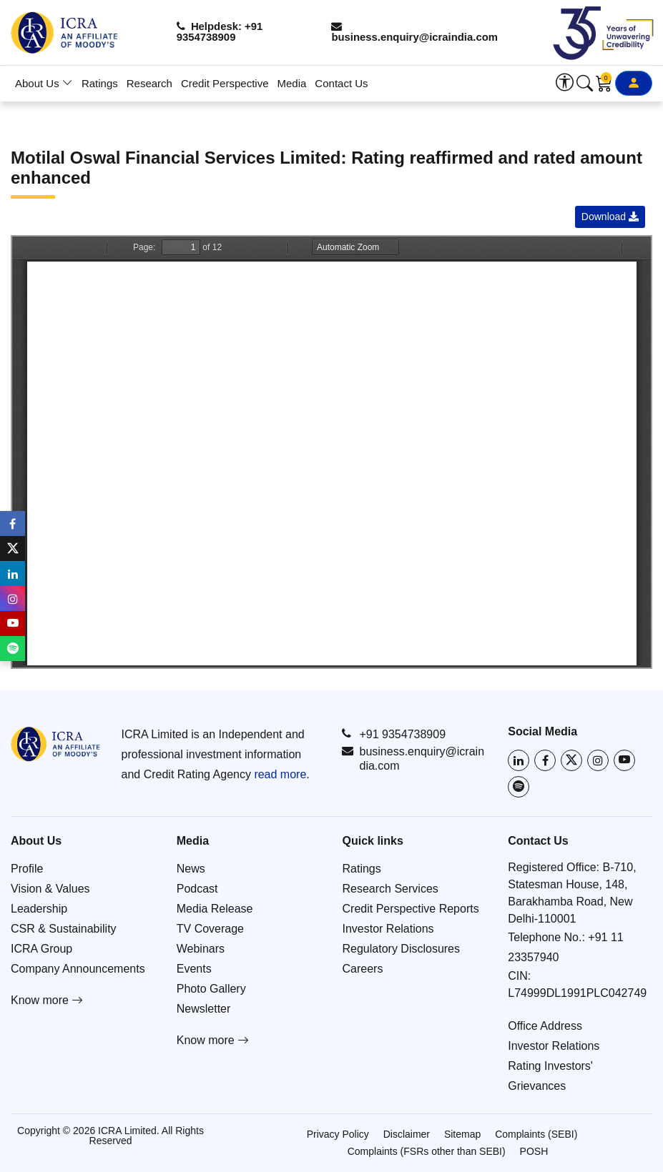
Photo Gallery (211, 989)
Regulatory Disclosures (402, 949)
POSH (534, 1151)
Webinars (201, 949)
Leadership (39, 909)
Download (610, 216)
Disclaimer (406, 1134)
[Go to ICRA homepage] (55, 744)
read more (280, 774)
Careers (363, 969)
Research (149, 83)
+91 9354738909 (394, 733)
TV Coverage (210, 929)
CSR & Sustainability (64, 929)
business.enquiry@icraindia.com (419, 32)
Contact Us (341, 83)
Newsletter (204, 1009)
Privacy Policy (338, 1134)
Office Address (545, 1026)
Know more (47, 1000)
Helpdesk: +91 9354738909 (223, 32)
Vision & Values (50, 889)
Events (194, 969)
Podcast (197, 889)
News (191, 869)
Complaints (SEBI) (536, 1134)
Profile (27, 869)
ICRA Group (41, 949)
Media (292, 83)
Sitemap (462, 1134)
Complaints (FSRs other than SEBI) (427, 1151)
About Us (44, 83)
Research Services (390, 889)
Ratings (100, 83)
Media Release (215, 909)
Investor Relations (388, 929)
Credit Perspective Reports (411, 909)
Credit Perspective (225, 83)
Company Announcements (78, 969)
